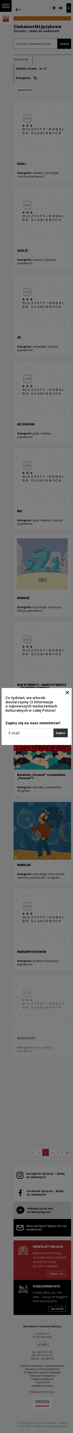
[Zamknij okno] (67, 692)
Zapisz (60, 733)
